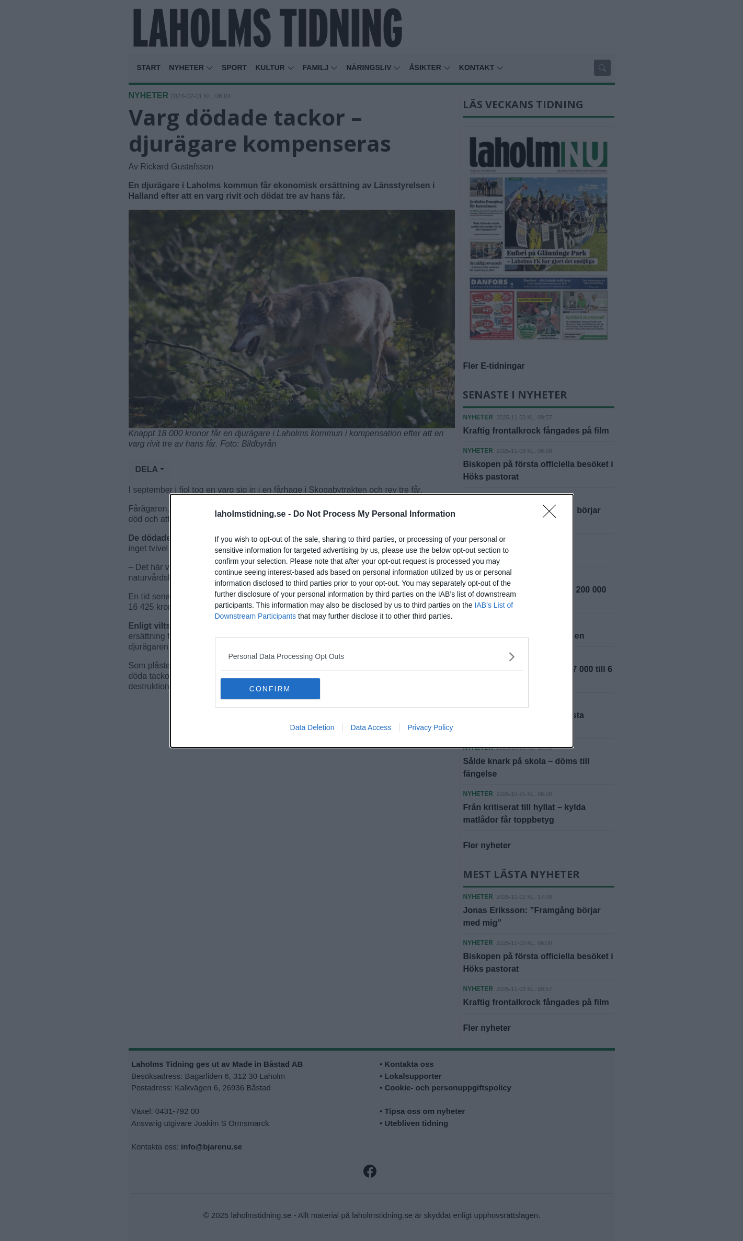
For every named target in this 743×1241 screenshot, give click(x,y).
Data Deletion (312, 727)
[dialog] (371, 620)
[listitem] (371, 656)
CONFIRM (270, 688)
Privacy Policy (430, 727)
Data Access (370, 727)
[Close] (553, 515)
